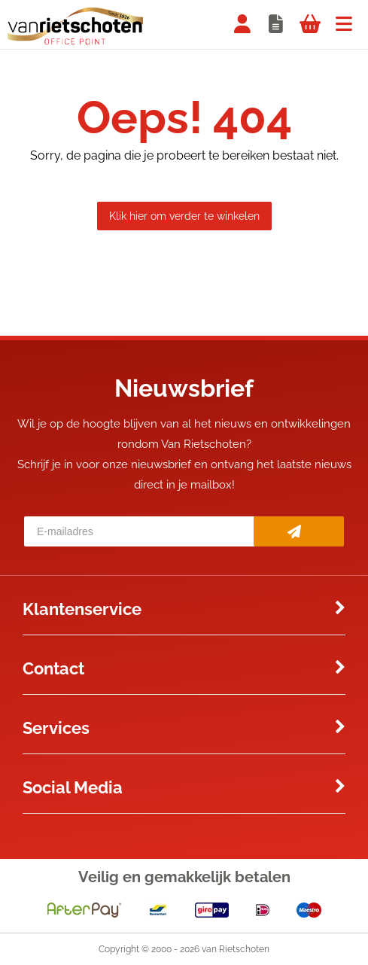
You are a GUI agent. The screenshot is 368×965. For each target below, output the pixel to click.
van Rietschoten (235, 949)
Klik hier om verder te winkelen (184, 216)
